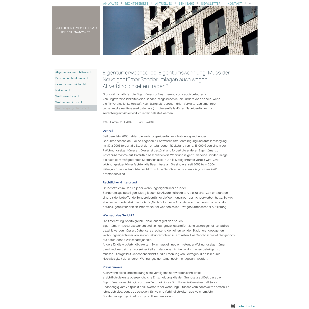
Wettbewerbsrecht (66, 90)
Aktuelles (161, 3)
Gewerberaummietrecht (69, 81)
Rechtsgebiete (135, 3)
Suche (243, 3)
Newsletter (206, 3)
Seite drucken (248, 306)
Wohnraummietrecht (67, 95)
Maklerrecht (62, 85)
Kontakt (229, 3)
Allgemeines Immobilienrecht (72, 71)
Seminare (182, 3)
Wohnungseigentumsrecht (71, 100)
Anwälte (110, 3)
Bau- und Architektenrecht (70, 76)
